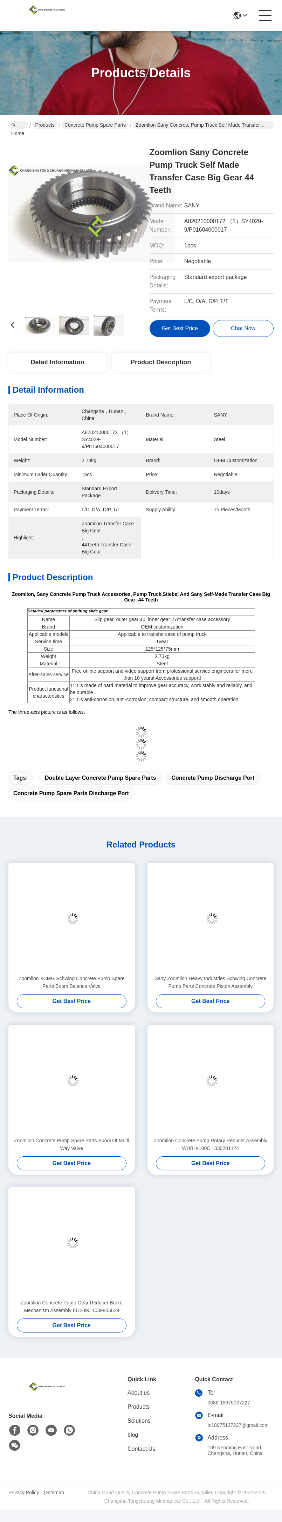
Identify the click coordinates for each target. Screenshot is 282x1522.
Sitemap (55, 1492)
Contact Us (141, 1449)
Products (45, 125)
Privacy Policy (23, 1492)
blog (133, 1435)
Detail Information (57, 362)
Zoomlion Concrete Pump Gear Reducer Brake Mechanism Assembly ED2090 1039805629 (72, 1306)
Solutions (139, 1421)
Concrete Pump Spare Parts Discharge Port (71, 793)
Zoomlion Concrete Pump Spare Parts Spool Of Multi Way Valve (71, 1144)
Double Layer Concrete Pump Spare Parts (100, 778)
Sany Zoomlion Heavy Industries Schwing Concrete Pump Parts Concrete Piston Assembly (210, 982)
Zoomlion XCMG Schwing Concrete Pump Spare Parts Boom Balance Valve (72, 982)
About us (139, 1393)
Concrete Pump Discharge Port (212, 778)
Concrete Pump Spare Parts (95, 125)
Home (17, 125)
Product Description (161, 362)
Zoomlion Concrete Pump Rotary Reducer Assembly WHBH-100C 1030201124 (210, 1144)
